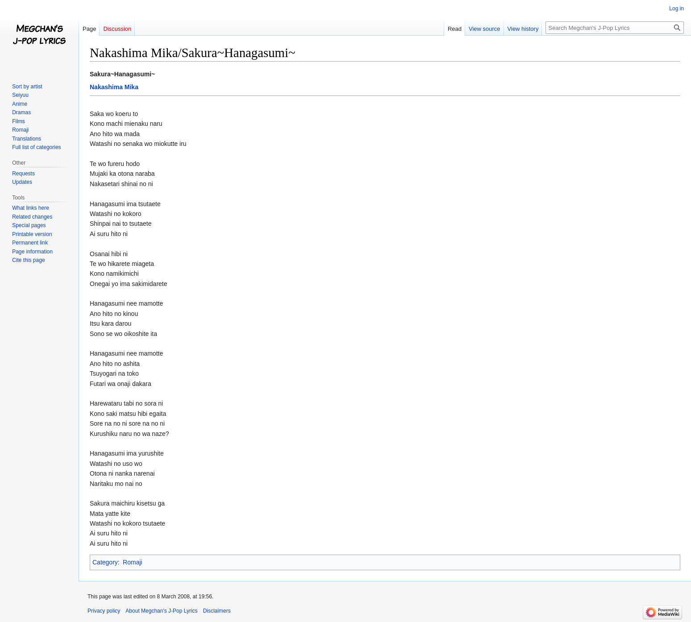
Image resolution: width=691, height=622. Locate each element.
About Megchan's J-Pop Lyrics (161, 611)
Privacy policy (103, 611)
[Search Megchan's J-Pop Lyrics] (614, 27)
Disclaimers (217, 611)
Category (105, 562)
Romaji (132, 562)
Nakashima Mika (114, 87)
